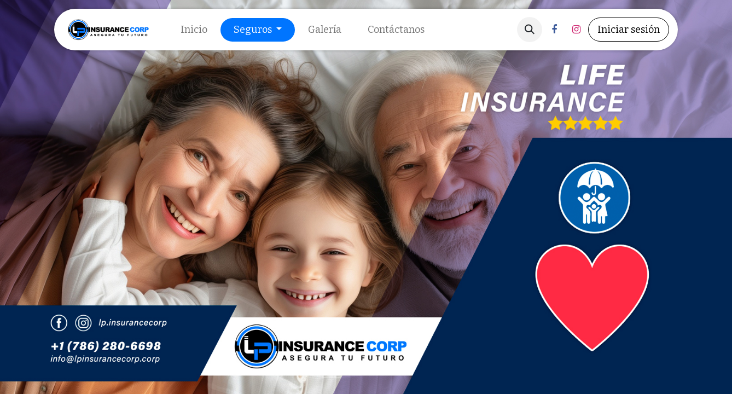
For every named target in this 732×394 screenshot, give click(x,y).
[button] (529, 29)
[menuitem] (193, 30)
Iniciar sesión (628, 30)
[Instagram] (576, 29)
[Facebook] (554, 29)
